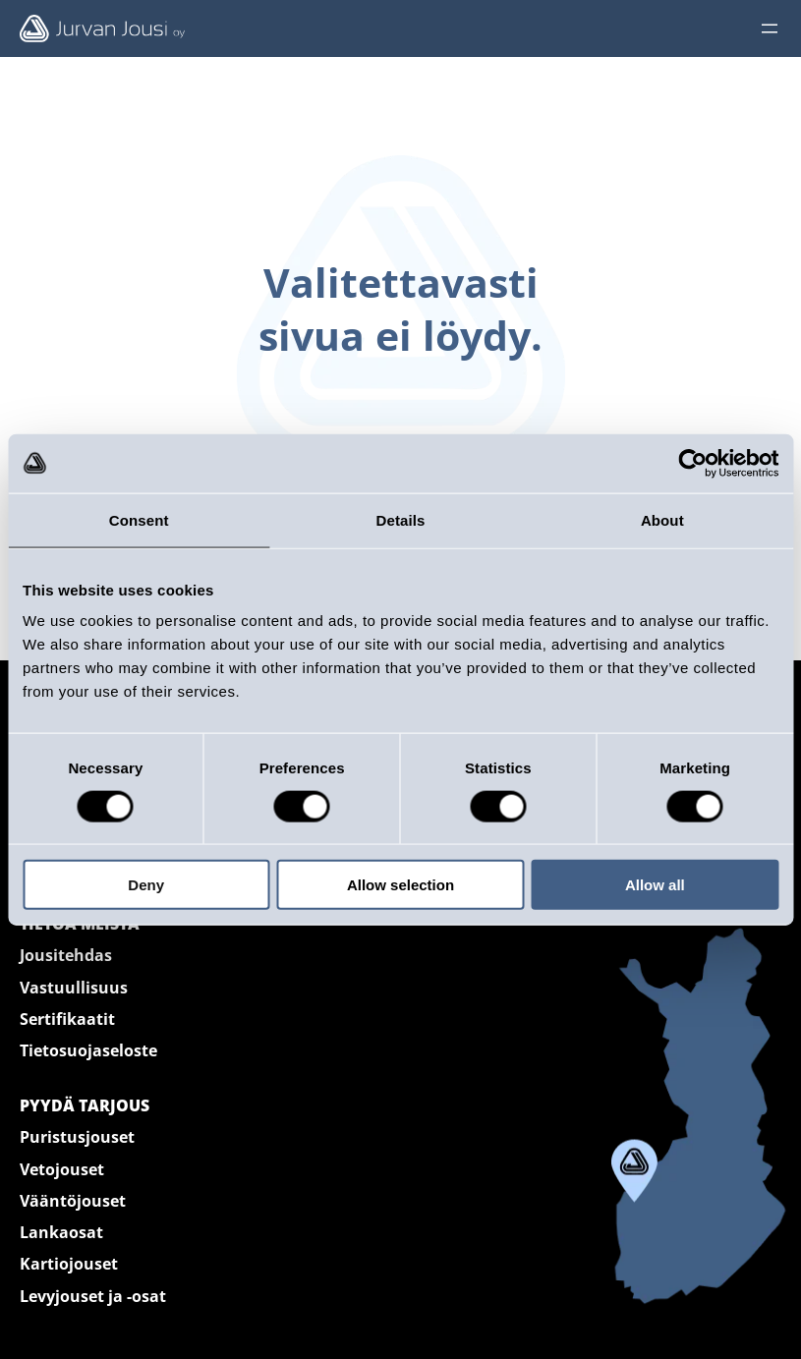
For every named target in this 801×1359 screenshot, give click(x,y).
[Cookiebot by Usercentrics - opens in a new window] (692, 463)
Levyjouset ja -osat (93, 1296)
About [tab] (662, 519)
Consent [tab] (139, 519)
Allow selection (400, 885)
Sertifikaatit (67, 1019)
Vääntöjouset (73, 1201)
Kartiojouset (69, 1263)
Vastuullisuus (74, 987)
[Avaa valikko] (769, 28)
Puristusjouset (77, 1137)
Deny (146, 885)
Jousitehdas (66, 955)
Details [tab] (401, 519)
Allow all (655, 885)
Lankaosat (61, 1232)
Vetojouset (62, 1169)
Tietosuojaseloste (88, 1050)
